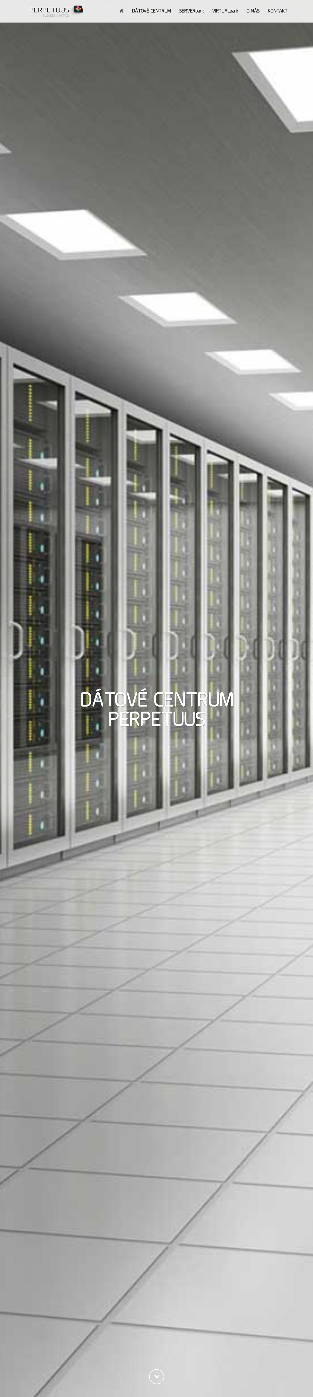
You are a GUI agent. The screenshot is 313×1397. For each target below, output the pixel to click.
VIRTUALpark (225, 11)
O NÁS (252, 11)
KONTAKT (278, 11)
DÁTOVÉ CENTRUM (151, 11)
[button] (156, 1376)
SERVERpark (191, 11)
